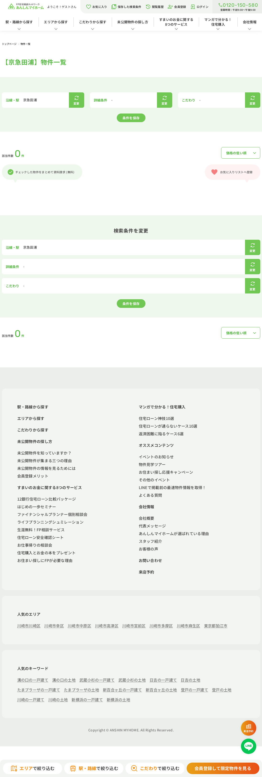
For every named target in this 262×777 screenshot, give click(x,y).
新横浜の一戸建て (87, 699)
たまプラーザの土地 (81, 690)
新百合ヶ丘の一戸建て (122, 690)
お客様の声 (148, 549)
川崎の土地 (58, 699)
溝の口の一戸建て (33, 680)
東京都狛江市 (216, 625)
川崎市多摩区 (161, 625)
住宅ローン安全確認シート (40, 537)
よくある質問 (150, 495)
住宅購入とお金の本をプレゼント (46, 553)
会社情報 (249, 21)
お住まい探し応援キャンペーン (166, 472)
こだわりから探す (92, 21)
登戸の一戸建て (194, 690)
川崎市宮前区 (134, 625)
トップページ (9, 44)
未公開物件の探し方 (132, 21)
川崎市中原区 (79, 625)
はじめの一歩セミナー (36, 506)
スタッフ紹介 (150, 541)
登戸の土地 (222, 690)
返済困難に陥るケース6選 (161, 433)
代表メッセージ (152, 526)
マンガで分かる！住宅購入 (218, 22)
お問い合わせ (150, 560)
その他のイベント (154, 480)
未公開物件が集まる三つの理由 (44, 460)
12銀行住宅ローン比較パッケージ (46, 499)
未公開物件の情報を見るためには (46, 468)
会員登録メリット (33, 476)
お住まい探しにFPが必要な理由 (45, 560)
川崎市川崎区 (29, 625)
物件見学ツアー (152, 464)
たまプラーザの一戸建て (38, 690)
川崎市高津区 (106, 625)
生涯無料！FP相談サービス (41, 529)
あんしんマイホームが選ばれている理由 (174, 533)
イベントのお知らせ (156, 457)
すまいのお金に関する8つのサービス (176, 22)
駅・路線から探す (19, 21)
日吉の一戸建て (163, 680)
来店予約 (146, 572)
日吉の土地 (190, 680)
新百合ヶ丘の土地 (161, 690)
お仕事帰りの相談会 (34, 545)
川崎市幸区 (54, 625)
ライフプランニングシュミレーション (50, 522)
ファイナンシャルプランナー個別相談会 (52, 514)
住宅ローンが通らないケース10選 (168, 426)
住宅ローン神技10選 (156, 418)
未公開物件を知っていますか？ (44, 453)
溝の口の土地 (64, 680)
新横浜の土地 (118, 699)
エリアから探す (56, 21)
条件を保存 (131, 117)
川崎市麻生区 (188, 625)
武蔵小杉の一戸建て (97, 680)
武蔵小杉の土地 (132, 680)
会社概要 (146, 518)
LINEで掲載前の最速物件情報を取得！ (172, 487)
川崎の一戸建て (31, 699)
